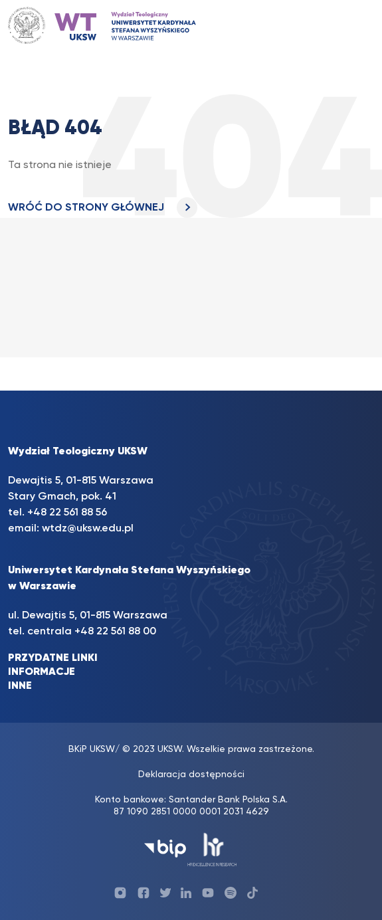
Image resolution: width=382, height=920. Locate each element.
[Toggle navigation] (351, 25)
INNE (20, 686)
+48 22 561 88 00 (115, 631)
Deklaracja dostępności (191, 774)
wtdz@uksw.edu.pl (88, 528)
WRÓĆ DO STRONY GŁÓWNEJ (102, 208)
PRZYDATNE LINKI (53, 658)
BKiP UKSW (91, 749)
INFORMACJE (41, 672)
